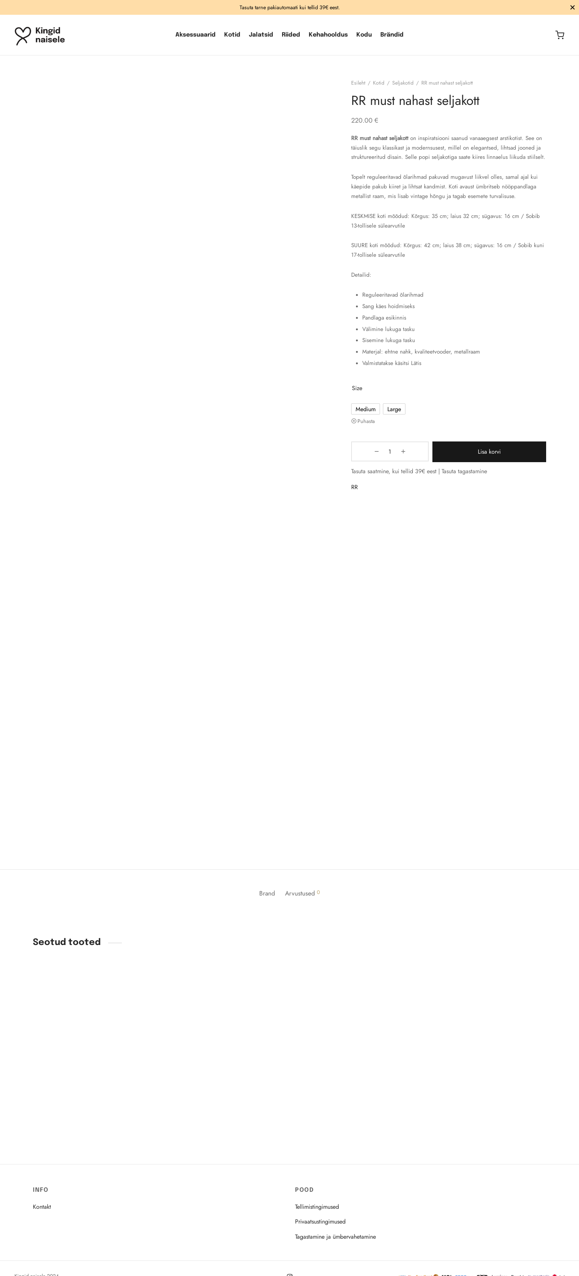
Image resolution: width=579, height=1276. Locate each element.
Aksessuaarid (195, 35)
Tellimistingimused (317, 1206)
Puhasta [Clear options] (370, 435)
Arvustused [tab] (304, 898)
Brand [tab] (266, 898)
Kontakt (42, 1206)
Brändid (392, 35)
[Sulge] (572, 7)
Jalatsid (261, 35)
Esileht (362, 87)
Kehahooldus (328, 35)
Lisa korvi (471, 465)
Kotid (232, 35)
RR (358, 500)
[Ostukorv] (559, 35)
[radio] (369, 423)
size (361, 402)
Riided (291, 35)
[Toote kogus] (374, 465)
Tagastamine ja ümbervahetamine (335, 1236)
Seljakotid (407, 87)
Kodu (364, 35)
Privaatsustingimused (320, 1221)
